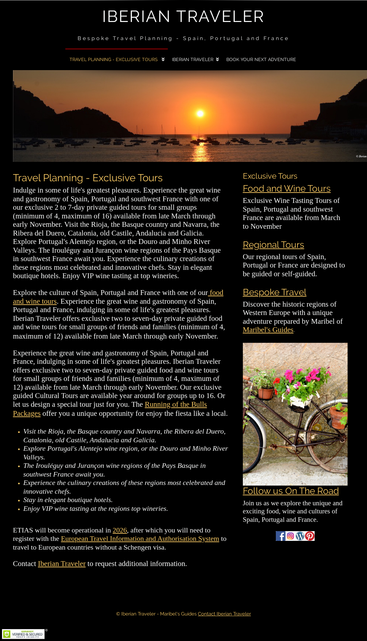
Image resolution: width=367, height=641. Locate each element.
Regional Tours (273, 244)
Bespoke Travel (275, 292)
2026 (120, 530)
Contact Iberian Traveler (224, 614)
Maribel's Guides (268, 330)
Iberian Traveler (183, 16)
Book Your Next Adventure (261, 59)
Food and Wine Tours (287, 188)
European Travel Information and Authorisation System (140, 538)
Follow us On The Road (291, 491)
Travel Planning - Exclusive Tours (114, 59)
